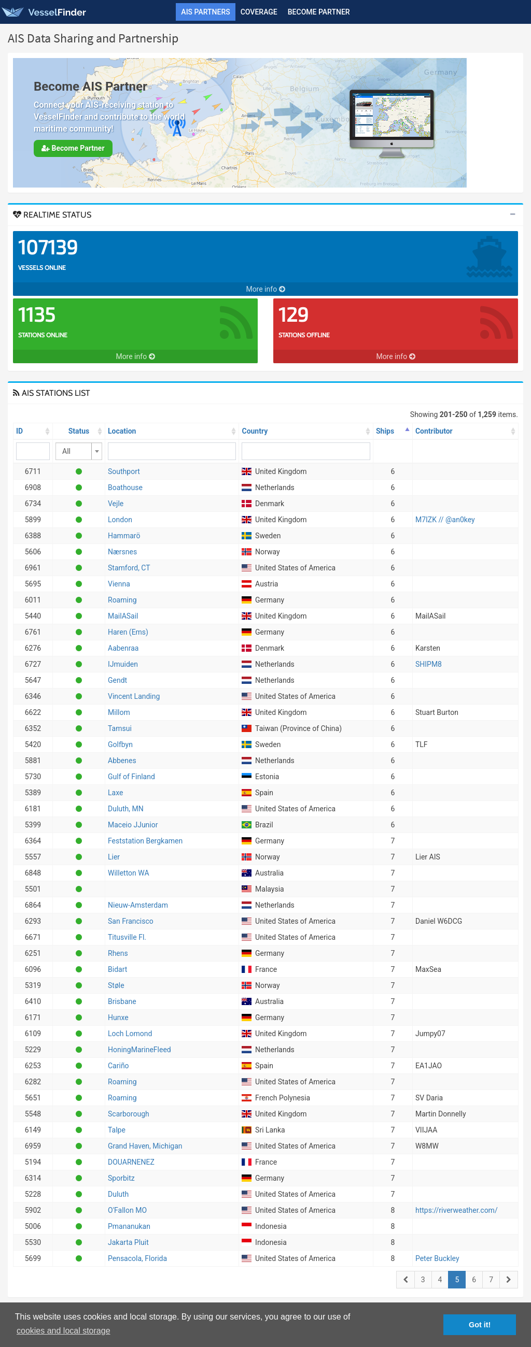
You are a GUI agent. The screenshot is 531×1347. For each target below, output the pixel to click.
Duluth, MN (126, 809)
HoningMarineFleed (139, 1049)
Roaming (122, 600)
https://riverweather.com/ (456, 1210)
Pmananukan (129, 1226)
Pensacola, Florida (137, 1258)
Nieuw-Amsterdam (138, 905)
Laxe (115, 793)
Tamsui (120, 728)
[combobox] (78, 451)
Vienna (119, 584)
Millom (119, 712)
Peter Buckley (437, 1258)
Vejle (115, 503)
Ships (385, 431)
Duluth (118, 1194)
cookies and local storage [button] (63, 1330)
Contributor (434, 431)
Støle (116, 985)
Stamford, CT (129, 568)
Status (79, 431)
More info (265, 289)
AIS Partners (205, 12)
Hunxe (118, 1017)
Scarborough (128, 1114)
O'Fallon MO (127, 1210)
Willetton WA (128, 873)
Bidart (117, 969)
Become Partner (319, 12)
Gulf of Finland (131, 776)
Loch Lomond (130, 1033)
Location (122, 431)
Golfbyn (120, 744)
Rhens (118, 953)
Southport (124, 471)
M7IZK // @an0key (445, 519)
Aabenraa (123, 648)
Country (255, 431)
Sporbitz (121, 1178)
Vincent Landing (134, 696)
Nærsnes (122, 552)
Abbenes (122, 760)
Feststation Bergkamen (145, 841)
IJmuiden (123, 664)
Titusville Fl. (127, 937)
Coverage (259, 12)
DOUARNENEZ (131, 1162)
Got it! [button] (480, 1325)
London (120, 519)
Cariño (118, 1066)
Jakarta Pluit (128, 1242)
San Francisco (130, 921)
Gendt (117, 680)
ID (19, 431)
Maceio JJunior (133, 825)
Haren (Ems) (128, 632)
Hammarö (124, 536)
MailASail (123, 616)
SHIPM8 (428, 664)
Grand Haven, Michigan (145, 1146)
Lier (114, 857)
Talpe (116, 1130)
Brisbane (122, 1001)
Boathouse (125, 487)
